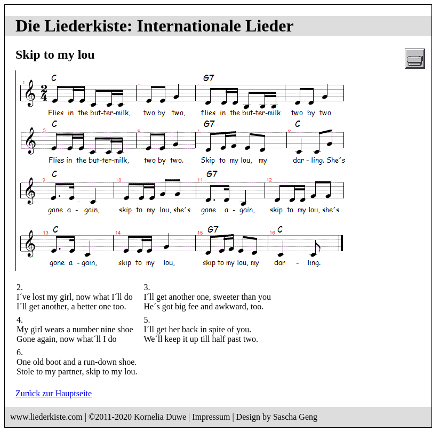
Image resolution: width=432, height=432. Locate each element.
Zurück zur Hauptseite (53, 393)
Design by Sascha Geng (276, 416)
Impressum (211, 416)
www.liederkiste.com (46, 416)
